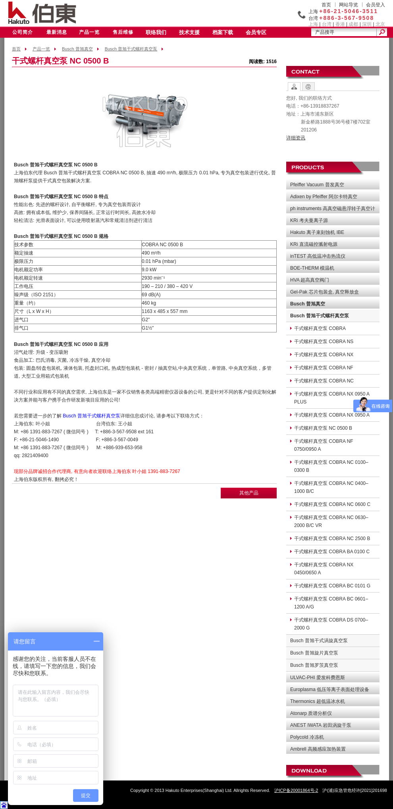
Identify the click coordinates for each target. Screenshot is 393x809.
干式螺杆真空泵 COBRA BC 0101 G (332, 586)
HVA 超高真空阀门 (309, 280)
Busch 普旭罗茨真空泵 (314, 665)
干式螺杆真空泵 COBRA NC (324, 381)
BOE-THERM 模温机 (312, 268)
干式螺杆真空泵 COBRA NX (323, 354)
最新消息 (56, 32)
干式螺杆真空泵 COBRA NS (323, 341)
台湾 (326, 24)
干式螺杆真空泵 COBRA (320, 328)
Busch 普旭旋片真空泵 (314, 653)
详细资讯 (295, 138)
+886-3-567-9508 (346, 18)
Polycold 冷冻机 (307, 737)
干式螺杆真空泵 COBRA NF (323, 368)
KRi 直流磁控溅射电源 (313, 244)
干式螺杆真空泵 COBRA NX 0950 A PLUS (332, 398)
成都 (353, 24)
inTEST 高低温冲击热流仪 (317, 256)
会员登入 (375, 5)
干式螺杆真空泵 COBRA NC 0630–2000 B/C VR (331, 521)
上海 (313, 24)
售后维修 (123, 32)
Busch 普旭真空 (77, 48)
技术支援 (189, 32)
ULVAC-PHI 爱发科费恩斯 (317, 677)
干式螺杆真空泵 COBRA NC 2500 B (332, 538)
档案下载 (222, 32)
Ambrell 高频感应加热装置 (318, 749)
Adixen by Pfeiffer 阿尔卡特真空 (323, 196)
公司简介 (22, 32)
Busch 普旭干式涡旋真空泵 (319, 640)
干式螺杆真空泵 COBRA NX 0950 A (332, 415)
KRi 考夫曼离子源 (309, 220)
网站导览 (348, 5)
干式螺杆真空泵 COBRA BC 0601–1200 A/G (331, 603)
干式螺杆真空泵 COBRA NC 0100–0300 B (331, 466)
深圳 (367, 24)
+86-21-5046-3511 (348, 11)
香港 (340, 24)
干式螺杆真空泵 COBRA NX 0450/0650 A (323, 568)
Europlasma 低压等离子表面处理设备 (329, 689)
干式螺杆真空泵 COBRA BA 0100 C (332, 551)
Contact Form (308, 86)
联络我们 (156, 32)
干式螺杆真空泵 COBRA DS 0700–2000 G (331, 624)
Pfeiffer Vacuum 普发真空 (317, 184)
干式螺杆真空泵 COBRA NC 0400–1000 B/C (331, 487)
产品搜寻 (324, 32)
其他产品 (248, 493)
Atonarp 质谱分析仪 (311, 713)
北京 (380, 24)
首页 (326, 5)
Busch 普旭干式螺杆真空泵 (131, 48)
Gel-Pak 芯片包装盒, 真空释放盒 (324, 292)
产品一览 (89, 32)
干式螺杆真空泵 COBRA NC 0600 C (332, 504)
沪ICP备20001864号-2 (296, 790)
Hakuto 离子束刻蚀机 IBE (317, 232)
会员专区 (256, 32)
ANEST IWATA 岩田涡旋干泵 (320, 725)
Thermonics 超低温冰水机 (317, 701)
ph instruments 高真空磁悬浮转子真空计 (332, 208)
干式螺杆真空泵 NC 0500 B (323, 428)
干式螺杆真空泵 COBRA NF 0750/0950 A (323, 445)
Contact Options (294, 86)
